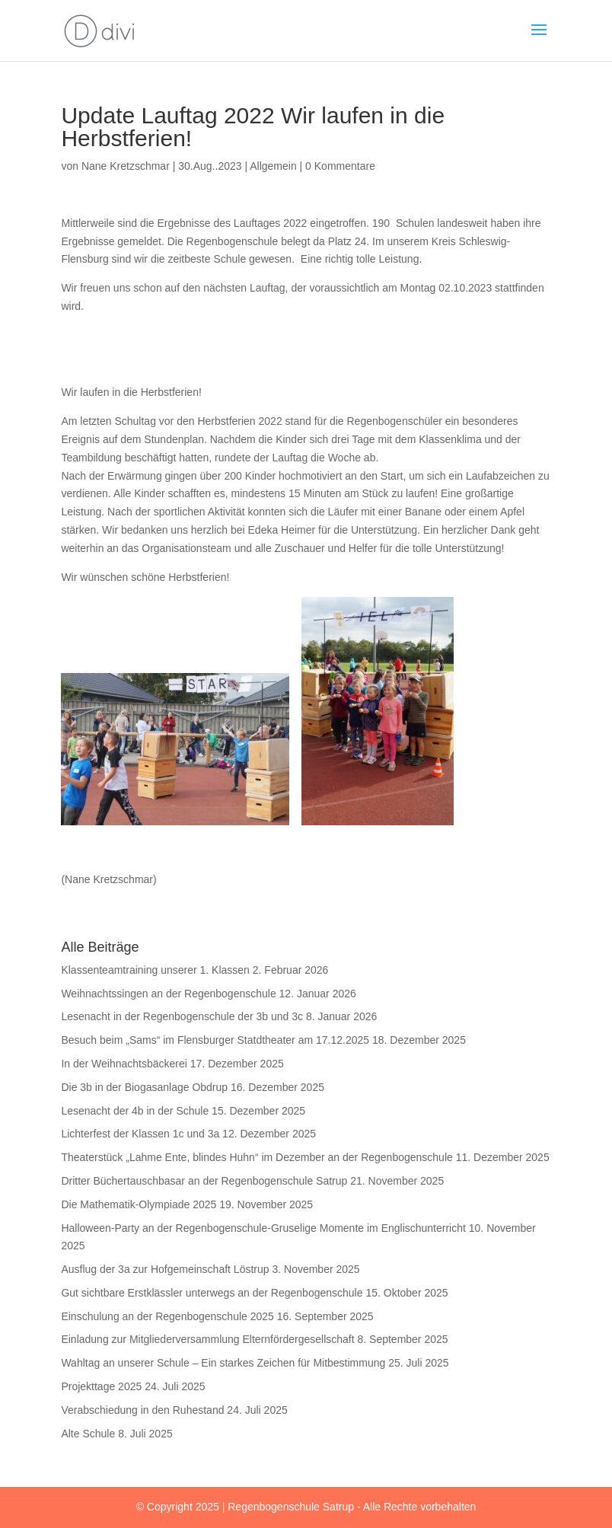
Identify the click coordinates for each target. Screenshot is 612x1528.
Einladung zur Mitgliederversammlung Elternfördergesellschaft (207, 1339)
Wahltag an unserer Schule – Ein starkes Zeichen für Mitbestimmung (223, 1363)
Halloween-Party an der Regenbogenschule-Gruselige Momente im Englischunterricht (263, 1228)
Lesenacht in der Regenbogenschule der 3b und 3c (182, 1016)
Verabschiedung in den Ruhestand (142, 1410)
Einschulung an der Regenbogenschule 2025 (167, 1316)
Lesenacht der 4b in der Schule (135, 1111)
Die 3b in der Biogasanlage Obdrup (144, 1087)
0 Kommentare (340, 166)
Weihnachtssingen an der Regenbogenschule (168, 993)
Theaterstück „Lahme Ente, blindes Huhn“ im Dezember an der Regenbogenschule (256, 1157)
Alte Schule (88, 1434)
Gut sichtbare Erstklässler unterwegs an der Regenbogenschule (211, 1293)
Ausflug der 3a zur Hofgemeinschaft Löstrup (165, 1269)
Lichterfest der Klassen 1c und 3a (140, 1134)
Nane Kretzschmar (125, 166)
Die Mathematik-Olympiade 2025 (138, 1204)
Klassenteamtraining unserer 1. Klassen (155, 970)
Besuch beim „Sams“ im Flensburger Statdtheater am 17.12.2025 (215, 1040)
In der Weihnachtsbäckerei (124, 1063)
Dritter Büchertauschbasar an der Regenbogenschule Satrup (204, 1181)
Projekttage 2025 (101, 1386)
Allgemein (273, 166)
